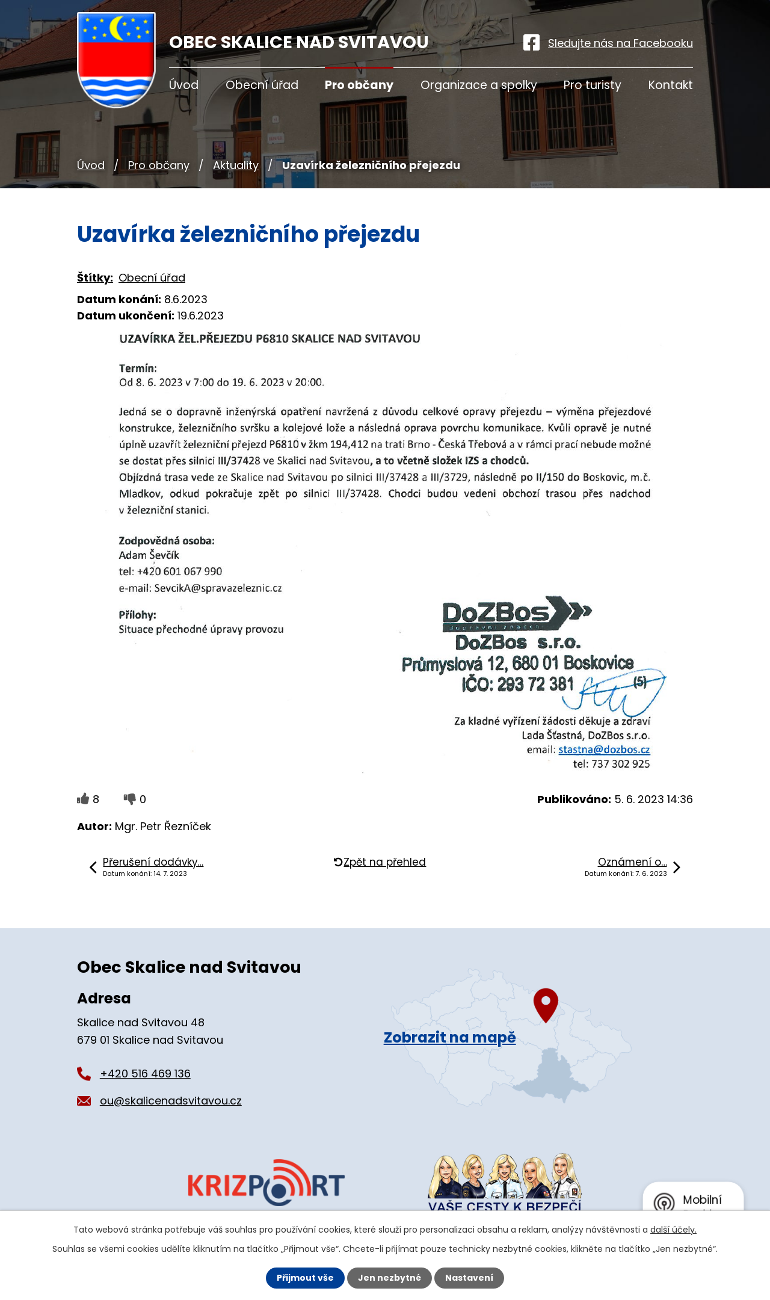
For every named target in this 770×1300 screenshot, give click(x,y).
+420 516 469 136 (145, 1073)
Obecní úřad (262, 85)
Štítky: (95, 277)
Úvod (91, 165)
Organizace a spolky (478, 85)
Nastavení (469, 1278)
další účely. (673, 1230)
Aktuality (236, 165)
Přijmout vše (305, 1278)
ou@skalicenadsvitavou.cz (171, 1100)
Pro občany (158, 165)
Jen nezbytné (389, 1278)
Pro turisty (592, 85)
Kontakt (670, 85)
